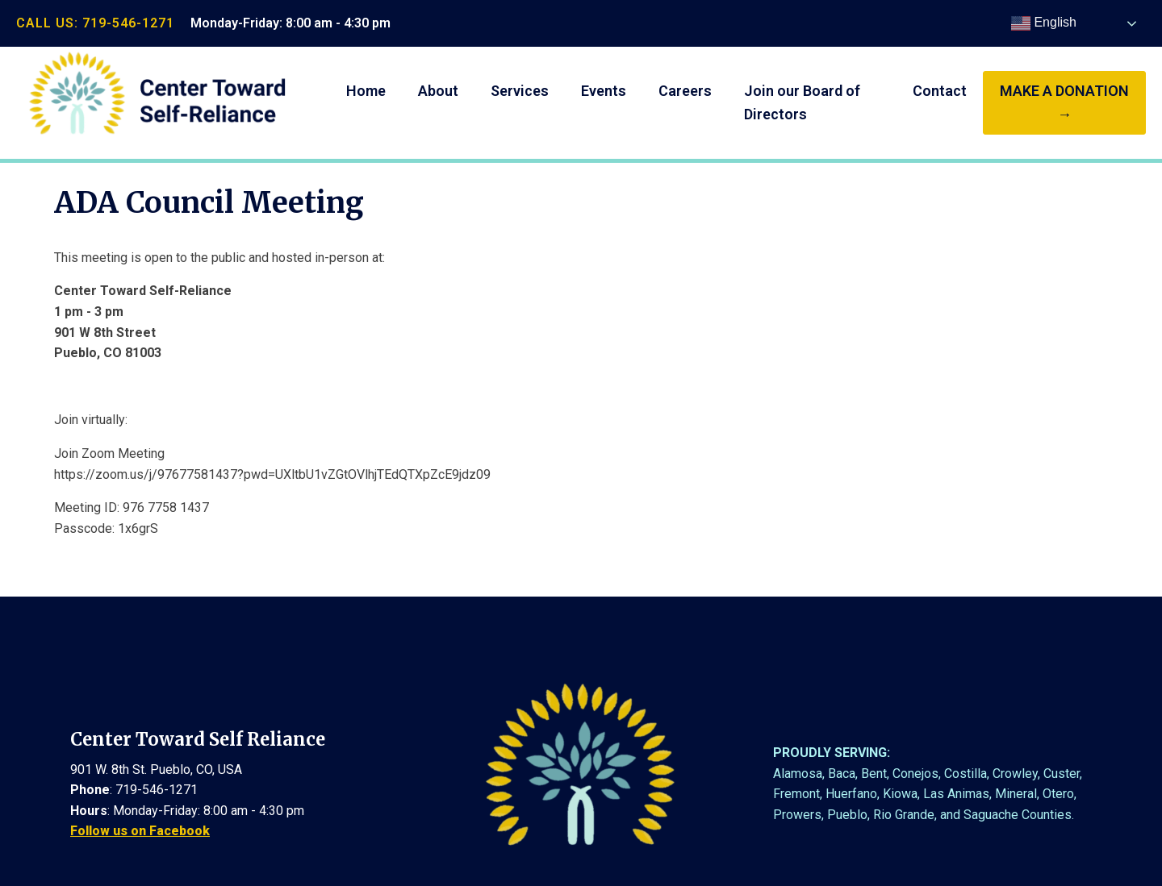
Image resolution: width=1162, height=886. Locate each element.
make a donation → (1064, 102)
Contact (940, 90)
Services (520, 90)
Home (366, 90)
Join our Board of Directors (802, 102)
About (438, 90)
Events (603, 90)
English (1043, 23)
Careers (685, 90)
